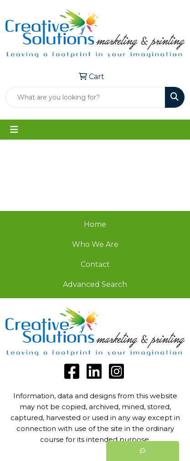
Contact (95, 264)
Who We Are (95, 244)
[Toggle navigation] (14, 129)
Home (95, 224)
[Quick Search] (85, 97)
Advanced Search (95, 284)
